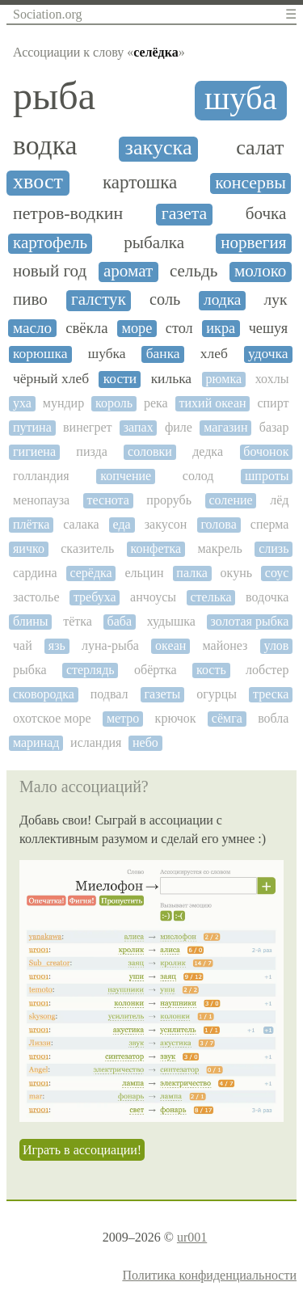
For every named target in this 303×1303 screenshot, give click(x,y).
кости (120, 378)
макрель (220, 548)
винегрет (87, 427)
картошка (140, 182)
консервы (250, 182)
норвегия (253, 243)
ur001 (192, 1237)
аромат (128, 271)
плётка (31, 524)
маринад (36, 742)
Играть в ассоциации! (82, 1150)
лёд (279, 500)
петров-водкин (68, 213)
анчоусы (153, 597)
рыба (54, 96)
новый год (49, 271)
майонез (225, 645)
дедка (207, 451)
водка (45, 145)
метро (123, 718)
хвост (38, 182)
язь (56, 645)
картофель (50, 243)
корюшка (40, 353)
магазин (225, 427)
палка (191, 573)
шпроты (266, 476)
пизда (91, 451)
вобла (273, 718)
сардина (35, 573)
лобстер (267, 670)
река (156, 403)
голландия (41, 476)
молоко (260, 271)
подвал (109, 694)
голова (218, 524)
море (136, 328)
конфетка (156, 548)
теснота (108, 500)
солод (198, 476)
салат (260, 148)
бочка (266, 214)
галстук (98, 299)
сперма (269, 524)
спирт (272, 403)
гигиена (34, 451)
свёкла (86, 328)
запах (139, 427)
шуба (240, 98)
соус (277, 573)
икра (220, 328)
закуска (158, 148)
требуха (95, 597)
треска (270, 694)
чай (22, 645)
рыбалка (154, 243)
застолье (36, 597)
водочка (267, 597)
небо (145, 742)
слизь (273, 548)
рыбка (30, 670)
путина (32, 427)
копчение (125, 476)
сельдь (193, 271)
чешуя (268, 328)
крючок (175, 718)
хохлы (272, 379)
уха (22, 403)
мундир (63, 403)
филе (178, 427)
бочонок (265, 451)
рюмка (224, 379)
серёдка (90, 573)
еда (122, 524)
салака (81, 524)
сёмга (227, 718)
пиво (30, 299)
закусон (166, 524)
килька (171, 378)
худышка (171, 621)
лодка (222, 299)
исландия (95, 742)
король (114, 403)
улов (276, 645)
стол (179, 328)
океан (170, 645)
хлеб (214, 353)
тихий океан (212, 403)
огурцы (216, 694)
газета (184, 213)
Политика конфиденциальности (209, 1275)
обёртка (155, 670)
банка (163, 353)
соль (164, 299)
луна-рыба (110, 645)
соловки (150, 451)
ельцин (143, 573)
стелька (210, 597)
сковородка (43, 694)
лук (276, 299)
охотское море (52, 718)
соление (230, 500)
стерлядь (90, 670)
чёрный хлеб (51, 378)
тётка (77, 621)
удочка (268, 353)
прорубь (168, 500)
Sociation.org (47, 14)
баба (119, 621)
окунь (236, 573)
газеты (162, 694)
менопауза (41, 500)
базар (274, 427)
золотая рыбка (249, 621)
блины (30, 621)
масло (32, 327)
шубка (107, 353)
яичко (28, 548)
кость (211, 670)
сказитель (87, 548)
